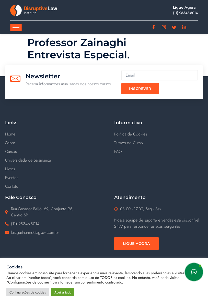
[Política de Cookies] (158, 134)
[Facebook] (154, 28)
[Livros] (54, 169)
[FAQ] (158, 152)
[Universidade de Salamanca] (54, 160)
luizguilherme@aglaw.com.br (35, 232)
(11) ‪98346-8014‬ (185, 12)
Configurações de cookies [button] (27, 292)
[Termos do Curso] (158, 143)
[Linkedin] (184, 28)
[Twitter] (174, 28)
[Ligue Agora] (136, 243)
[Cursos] (54, 152)
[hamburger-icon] (16, 27)
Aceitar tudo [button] (62, 292)
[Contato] (54, 186)
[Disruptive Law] (33, 10)
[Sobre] (54, 143)
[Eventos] (54, 178)
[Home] (54, 134)
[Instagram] (164, 28)
